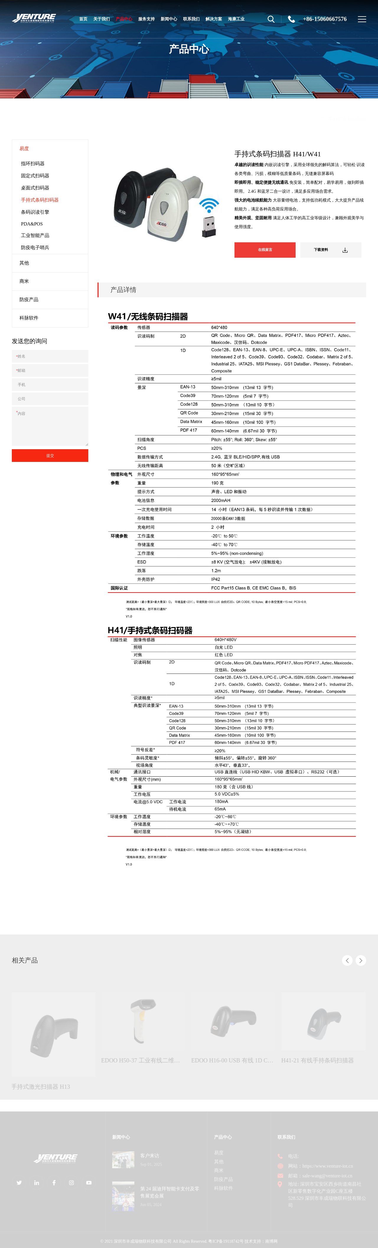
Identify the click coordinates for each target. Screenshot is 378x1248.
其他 (24, 262)
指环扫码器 (33, 163)
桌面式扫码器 (35, 187)
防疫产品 (28, 299)
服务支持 (146, 19)
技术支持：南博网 (261, 1238)
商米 (24, 281)
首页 (83, 19)
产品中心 (124, 23)
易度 (320, 118)
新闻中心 (169, 19)
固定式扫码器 (35, 175)
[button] (347, 957)
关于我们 (101, 19)
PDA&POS (32, 223)
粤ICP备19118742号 (225, 1238)
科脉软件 (28, 317)
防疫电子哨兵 (35, 247)
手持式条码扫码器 (347, 118)
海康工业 (236, 19)
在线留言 (267, 249)
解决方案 (214, 19)
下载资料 (334, 248)
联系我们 (191, 19)
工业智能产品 (35, 235)
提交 (50, 455)
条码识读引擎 (35, 212)
